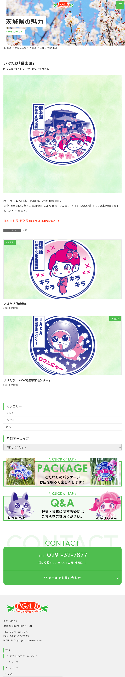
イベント (10, 420)
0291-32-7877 (63, 555)
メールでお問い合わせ (62, 579)
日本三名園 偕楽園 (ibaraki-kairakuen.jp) (32, 220)
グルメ (9, 413)
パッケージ (13, 663)
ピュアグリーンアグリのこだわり (21, 657)
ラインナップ (11, 669)
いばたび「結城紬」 (15, 303)
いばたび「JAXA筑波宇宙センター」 (26, 380)
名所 (24, 230)
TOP (7, 651)
